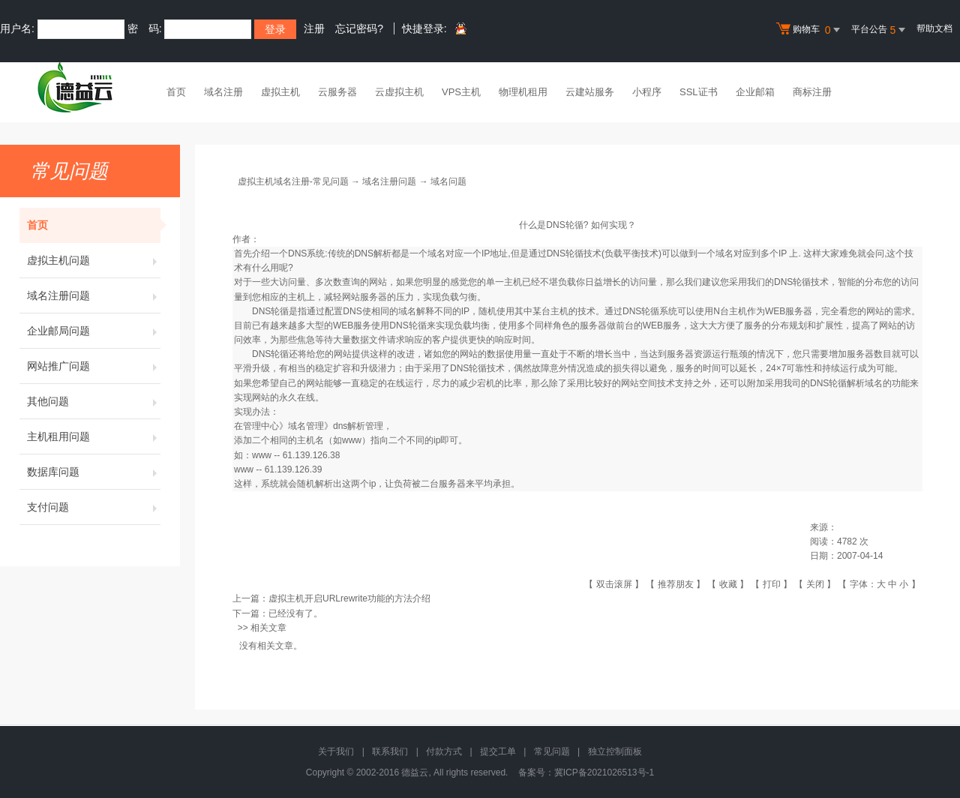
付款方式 (444, 751)
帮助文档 (934, 28)
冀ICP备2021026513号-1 (604, 772)
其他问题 (93, 401)
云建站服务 (590, 92)
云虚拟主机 (399, 92)
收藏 (728, 584)
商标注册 (812, 92)
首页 (176, 92)
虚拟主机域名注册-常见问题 (293, 181)
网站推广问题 (93, 366)
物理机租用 (523, 92)
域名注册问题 (93, 296)
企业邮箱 (755, 92)
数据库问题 (93, 472)
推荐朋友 (676, 584)
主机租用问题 (93, 436)
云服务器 (337, 92)
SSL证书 (699, 92)
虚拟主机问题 (93, 260)
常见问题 (552, 751)
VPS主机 (461, 92)
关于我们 (336, 751)
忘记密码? (359, 28)
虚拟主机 (280, 92)
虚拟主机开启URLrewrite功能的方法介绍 (349, 598)
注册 (314, 28)
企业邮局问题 (93, 331)
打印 (772, 584)
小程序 (647, 92)
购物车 (810, 30)
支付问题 (93, 507)
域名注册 (223, 92)
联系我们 (390, 751)
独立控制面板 (615, 751)
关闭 (815, 584)
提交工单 (498, 751)
